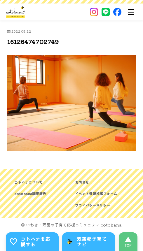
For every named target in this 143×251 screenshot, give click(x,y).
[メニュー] (131, 12)
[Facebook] (117, 12)
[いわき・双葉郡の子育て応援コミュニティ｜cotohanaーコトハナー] (15, 12)
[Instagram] (94, 12)
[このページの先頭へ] (128, 241)
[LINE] (106, 12)
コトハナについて (28, 182)
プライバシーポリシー (92, 205)
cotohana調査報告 (30, 193)
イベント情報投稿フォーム (96, 193)
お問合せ (82, 182)
